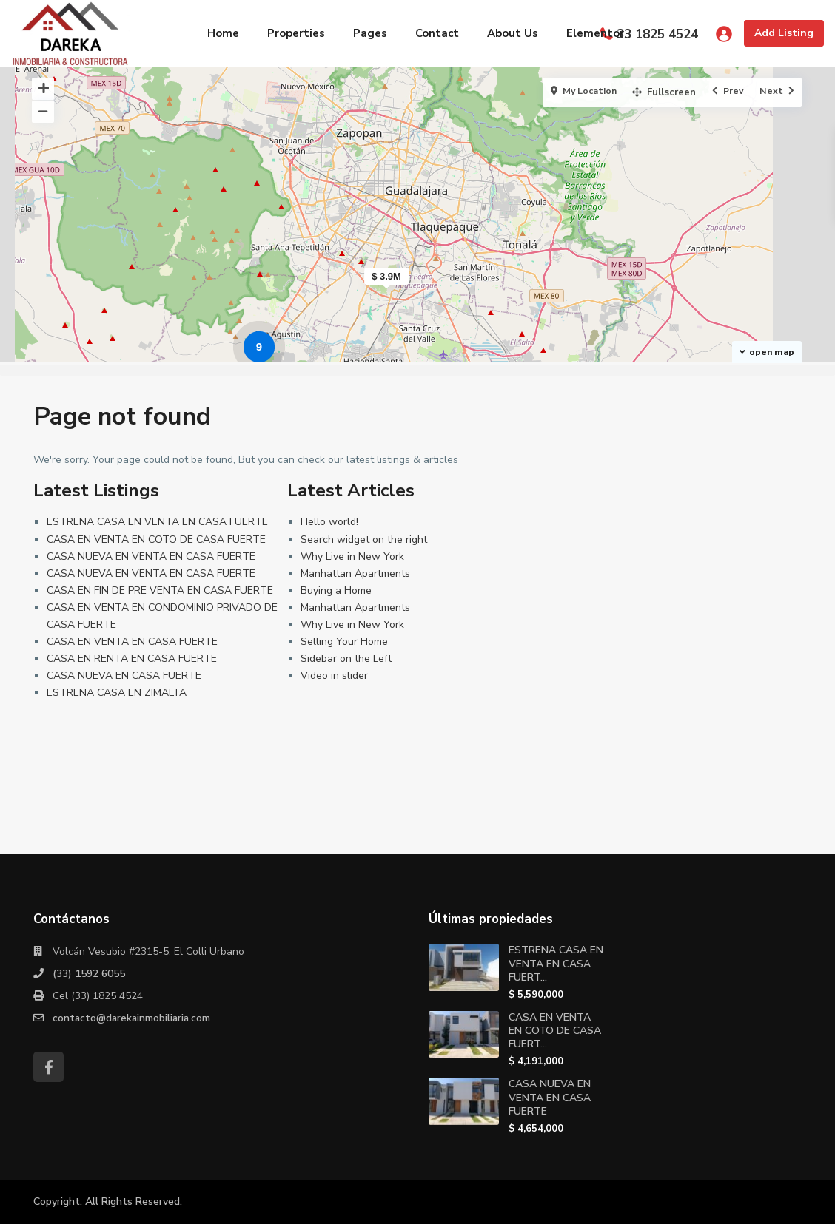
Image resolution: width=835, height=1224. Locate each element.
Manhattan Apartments (355, 574)
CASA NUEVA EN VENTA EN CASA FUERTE (151, 557)
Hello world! (329, 522)
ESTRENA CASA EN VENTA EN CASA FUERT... (556, 963)
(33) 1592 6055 (89, 974)
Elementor (595, 33)
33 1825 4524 (657, 34)
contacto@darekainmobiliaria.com (133, 1018)
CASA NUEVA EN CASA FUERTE (124, 676)
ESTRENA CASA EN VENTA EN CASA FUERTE (157, 522)
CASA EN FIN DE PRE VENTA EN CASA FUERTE (160, 591)
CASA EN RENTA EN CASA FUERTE (132, 659)
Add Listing (784, 33)
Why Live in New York (352, 557)
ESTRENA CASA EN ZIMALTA (117, 693)
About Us (512, 33)
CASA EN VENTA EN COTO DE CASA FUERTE (156, 539)
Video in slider (334, 676)
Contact (437, 33)
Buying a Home (336, 591)
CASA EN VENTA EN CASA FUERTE (132, 642)
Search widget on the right (364, 539)
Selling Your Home (344, 642)
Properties (296, 33)
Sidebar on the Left (346, 659)
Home (223, 33)
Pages (370, 33)
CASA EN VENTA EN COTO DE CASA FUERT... (555, 1030)
